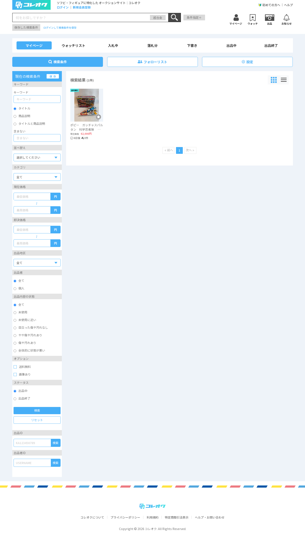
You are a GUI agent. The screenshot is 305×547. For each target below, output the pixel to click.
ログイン (63, 7)
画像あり (25, 374)
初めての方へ (271, 5)
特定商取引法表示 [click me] (177, 517)
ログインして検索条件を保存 (59, 27)
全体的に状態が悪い (31, 350)
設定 (247, 61)
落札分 (152, 45)
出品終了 (271, 45)
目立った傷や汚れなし (33, 327)
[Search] (174, 17)
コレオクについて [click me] (92, 517)
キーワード (21, 92)
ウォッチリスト (73, 45)
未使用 (22, 312)
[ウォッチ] (235, 19)
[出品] (269, 19)
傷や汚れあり (27, 343)
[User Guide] (259, 5)
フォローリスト (152, 61)
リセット (37, 420)
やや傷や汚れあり (30, 335)
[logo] (31, 5)
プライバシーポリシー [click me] (125, 517)
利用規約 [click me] (152, 517)
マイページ (34, 45)
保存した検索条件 (26, 27)
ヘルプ (288, 5)
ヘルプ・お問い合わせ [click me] (210, 517)
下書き (192, 45)
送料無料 (25, 367)
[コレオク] (152, 506)
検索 (37, 410)
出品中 (231, 45)
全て (21, 304)
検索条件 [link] (57, 61)
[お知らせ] (286, 19)
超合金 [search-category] (157, 17)
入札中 (113, 45)
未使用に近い (27, 320)
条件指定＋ (194, 17)
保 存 (53, 76)
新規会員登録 (82, 7)
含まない (19, 131)
